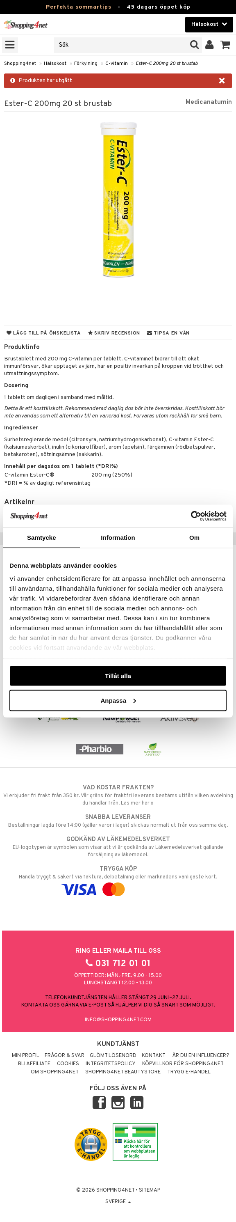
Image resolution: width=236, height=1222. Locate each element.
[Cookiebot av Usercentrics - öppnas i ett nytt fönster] (191, 516)
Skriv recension (114, 333)
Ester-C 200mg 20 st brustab (166, 63)
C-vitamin (116, 63)
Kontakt (154, 1055)
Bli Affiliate (34, 1064)
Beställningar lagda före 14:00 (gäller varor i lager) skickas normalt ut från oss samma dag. (118, 821)
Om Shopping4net (55, 1072)
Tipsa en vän (168, 333)
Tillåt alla (118, 675)
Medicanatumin (209, 102)
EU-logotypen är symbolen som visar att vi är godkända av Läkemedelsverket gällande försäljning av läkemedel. (118, 846)
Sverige (118, 1202)
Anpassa (118, 700)
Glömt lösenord (113, 1055)
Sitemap (149, 1190)
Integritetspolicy (111, 1064)
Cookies (68, 1064)
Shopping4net (20, 63)
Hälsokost (55, 63)
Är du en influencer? (200, 1055)
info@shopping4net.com (118, 1020)
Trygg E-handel (189, 1072)
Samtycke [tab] (41, 537)
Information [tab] (118, 537)
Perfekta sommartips (78, 7)
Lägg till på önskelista (44, 333)
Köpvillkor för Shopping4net (183, 1064)
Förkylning (86, 63)
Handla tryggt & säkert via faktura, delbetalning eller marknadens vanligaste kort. (118, 879)
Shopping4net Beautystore (123, 1072)
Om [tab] (194, 537)
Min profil (25, 1055)
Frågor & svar (64, 1055)
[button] (225, 45)
